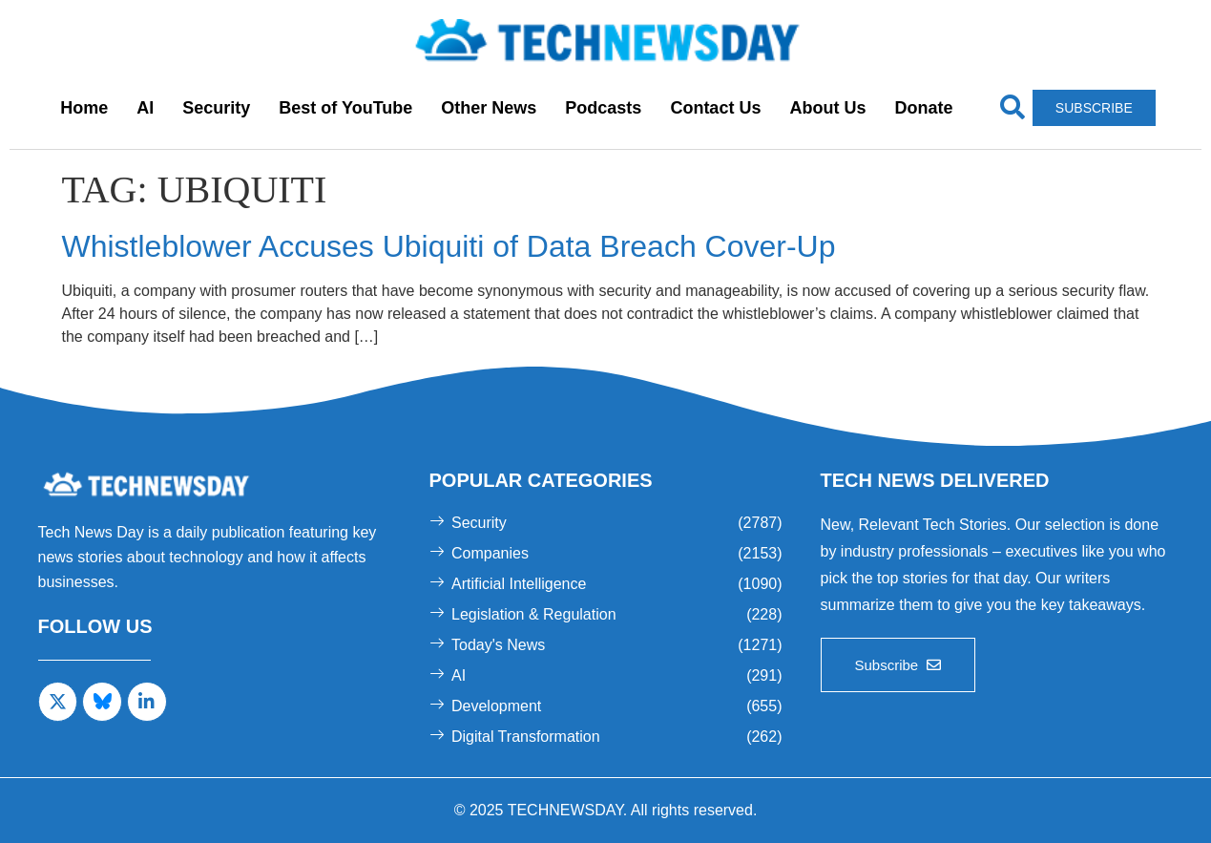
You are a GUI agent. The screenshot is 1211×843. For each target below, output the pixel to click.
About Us (827, 107)
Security (216, 107)
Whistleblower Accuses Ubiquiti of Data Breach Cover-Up (449, 246)
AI (145, 107)
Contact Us (715, 107)
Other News (488, 107)
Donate (923, 107)
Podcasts (603, 107)
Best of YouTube (345, 107)
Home (84, 107)
